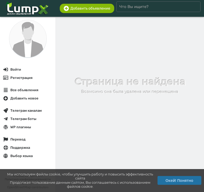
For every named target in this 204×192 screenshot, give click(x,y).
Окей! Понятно (179, 180)
